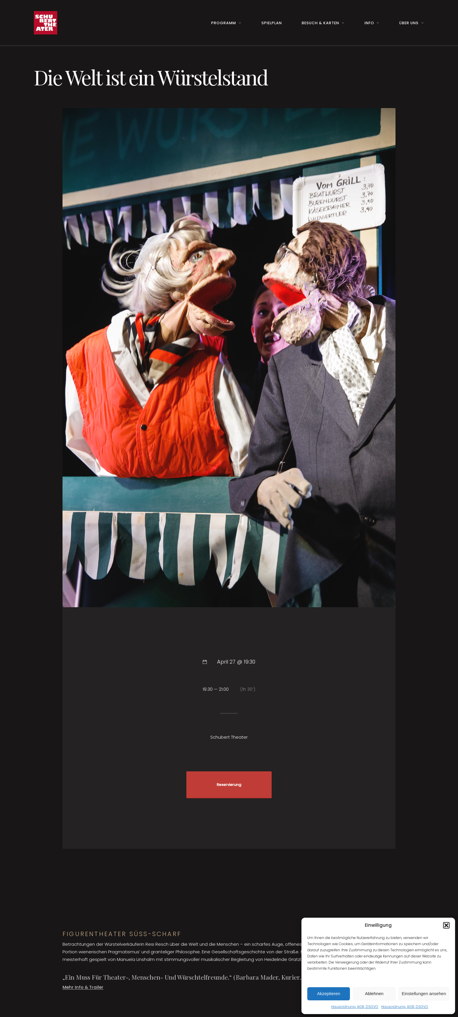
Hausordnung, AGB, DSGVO (354, 1006)
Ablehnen (374, 993)
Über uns (409, 22)
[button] (446, 925)
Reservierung (229, 784)
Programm (223, 22)
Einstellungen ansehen (424, 993)
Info (369, 22)
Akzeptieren (328, 993)
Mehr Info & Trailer (83, 987)
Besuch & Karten (320, 22)
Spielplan (271, 22)
